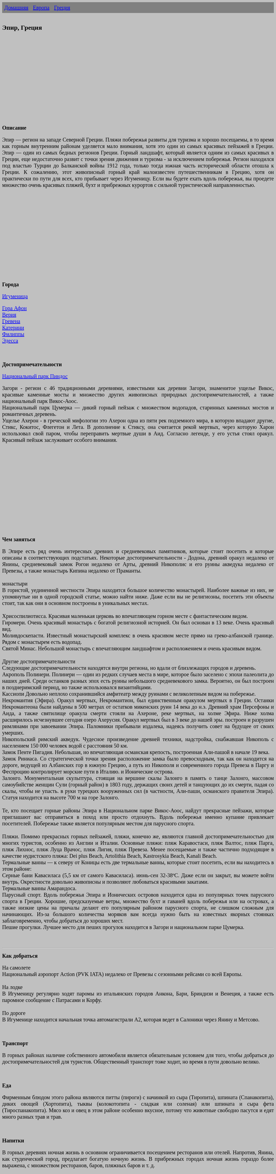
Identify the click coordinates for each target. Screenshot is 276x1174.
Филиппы (13, 334)
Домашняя (16, 8)
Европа (41, 8)
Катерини (13, 328)
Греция (62, 8)
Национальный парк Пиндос (35, 376)
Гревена (11, 321)
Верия (9, 315)
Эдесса (10, 341)
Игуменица (15, 296)
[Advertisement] (138, 81)
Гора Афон (14, 308)
